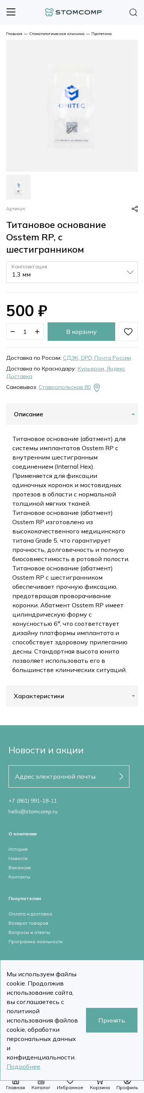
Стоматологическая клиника (56, 33)
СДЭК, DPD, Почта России (97, 357)
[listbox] (72, 272)
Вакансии (19, 867)
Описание (28, 414)
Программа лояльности (35, 941)
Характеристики (39, 696)
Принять (111, 1020)
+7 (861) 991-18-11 (32, 800)
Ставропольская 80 (70, 387)
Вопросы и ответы (29, 932)
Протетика (101, 33)
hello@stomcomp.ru (33, 811)
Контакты (19, 877)
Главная (14, 33)
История (18, 849)
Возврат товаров (28, 923)
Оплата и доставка (30, 914)
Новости (18, 858)
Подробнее (23, 1066)
